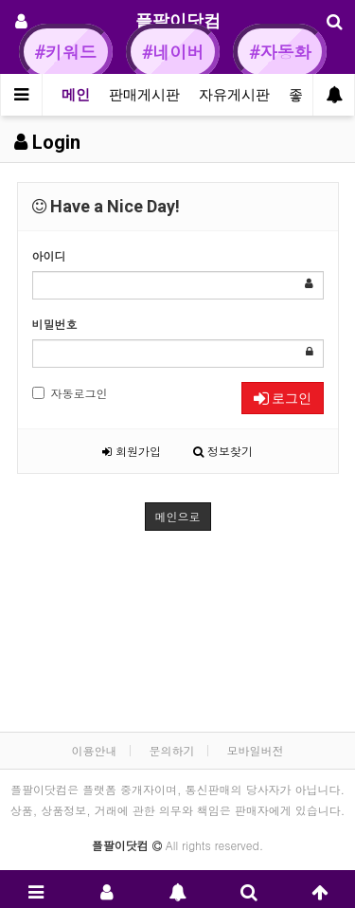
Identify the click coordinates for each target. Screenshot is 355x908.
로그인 (282, 398)
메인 (76, 94)
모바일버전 (255, 750)
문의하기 (172, 750)
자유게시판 (234, 94)
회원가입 (131, 451)
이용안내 (93, 750)
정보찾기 (223, 451)
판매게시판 (144, 94)
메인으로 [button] (178, 516)
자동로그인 (70, 393)
